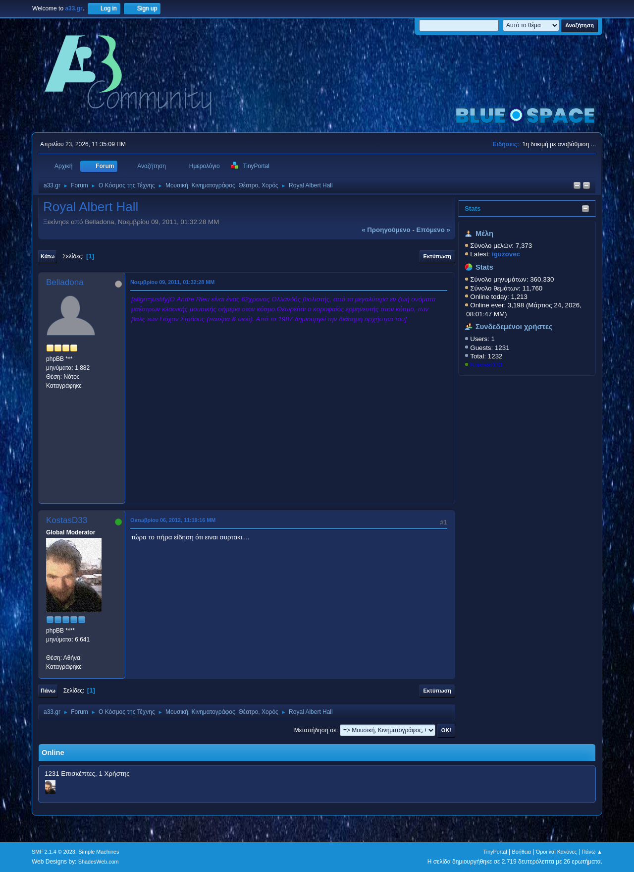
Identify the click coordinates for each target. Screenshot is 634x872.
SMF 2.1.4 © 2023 (53, 852)
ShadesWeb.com (98, 862)
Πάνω (48, 691)
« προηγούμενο (386, 229)
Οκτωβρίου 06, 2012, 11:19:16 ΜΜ (172, 520)
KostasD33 (486, 364)
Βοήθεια (521, 852)
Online (53, 752)
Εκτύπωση (437, 256)
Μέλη (484, 233)
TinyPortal (495, 852)
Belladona (65, 282)
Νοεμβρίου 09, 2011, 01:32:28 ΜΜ (172, 282)
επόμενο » (433, 229)
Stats (473, 208)
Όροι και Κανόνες (556, 852)
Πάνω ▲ (592, 852)
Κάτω (47, 256)
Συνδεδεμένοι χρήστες (514, 327)
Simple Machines (98, 852)
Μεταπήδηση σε (315, 730)
